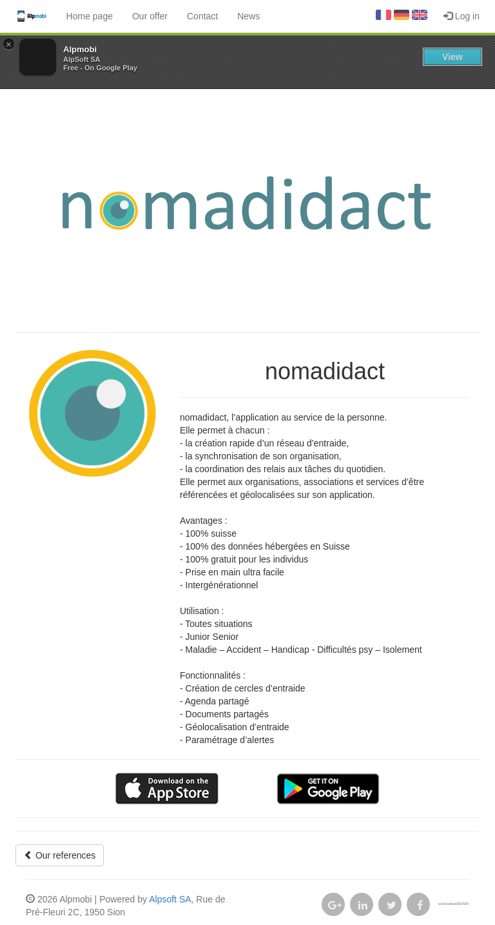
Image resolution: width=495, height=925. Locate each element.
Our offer (150, 16)
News (248, 16)
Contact (202, 16)
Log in (461, 16)
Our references (59, 855)
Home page (89, 16)
